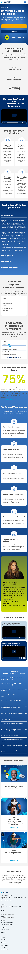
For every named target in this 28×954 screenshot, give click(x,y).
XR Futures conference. (15, 549)
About (2, 934)
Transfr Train (3, 916)
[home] (6, 2)
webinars (21, 547)
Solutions (3, 920)
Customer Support (5, 949)
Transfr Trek (3, 913)
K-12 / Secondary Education (7, 922)
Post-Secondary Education (7, 924)
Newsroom (3, 935)
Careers (3, 937)
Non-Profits (3, 927)
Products (3, 910)
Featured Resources (6, 895)
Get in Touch (4, 945)
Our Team (3, 939)
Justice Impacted (5, 929)
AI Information (4, 942)
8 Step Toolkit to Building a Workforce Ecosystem (15, 900)
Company (3, 932)
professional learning (12, 453)
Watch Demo (14, 31)
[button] (25, 2)
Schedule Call (14, 26)
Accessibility (3, 950)
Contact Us (3, 947)
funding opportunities (8, 478)
